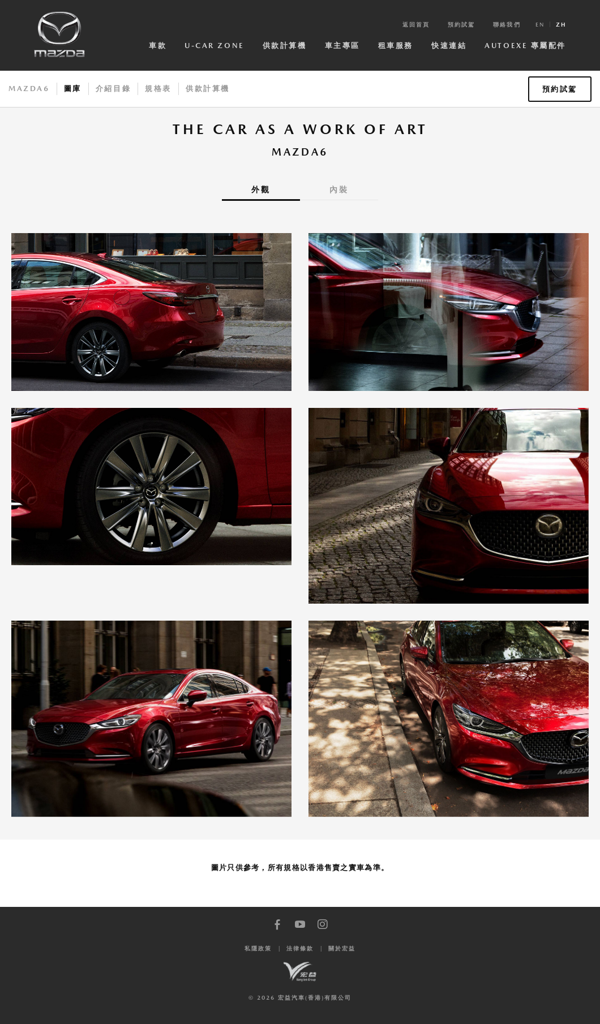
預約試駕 (461, 24)
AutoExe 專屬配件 (525, 45)
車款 (157, 45)
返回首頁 (416, 24)
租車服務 (395, 45)
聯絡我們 (506, 24)
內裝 (339, 189)
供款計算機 (285, 45)
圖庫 (73, 88)
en (540, 24)
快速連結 (448, 45)
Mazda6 (29, 88)
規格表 (158, 88)
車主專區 (342, 45)
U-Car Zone (215, 45)
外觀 (261, 189)
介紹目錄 (113, 88)
